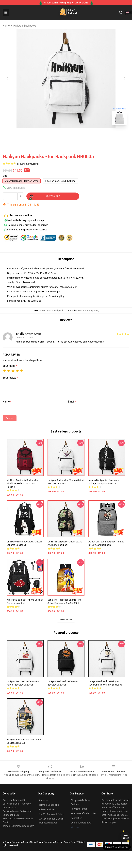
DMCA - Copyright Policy (51, 814)
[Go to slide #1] (57, 135)
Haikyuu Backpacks (24, 25)
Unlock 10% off (126, 837)
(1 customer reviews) (28, 164)
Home (6, 25)
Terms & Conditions (49, 805)
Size (5, 175)
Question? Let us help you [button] (116, 847)
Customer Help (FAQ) (81, 822)
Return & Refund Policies (83, 813)
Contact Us (76, 818)
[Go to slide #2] (74, 135)
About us (43, 800)
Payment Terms (79, 808)
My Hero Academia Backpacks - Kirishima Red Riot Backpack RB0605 (23, 483)
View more (66, 619)
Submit (9, 418)
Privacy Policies (47, 809)
